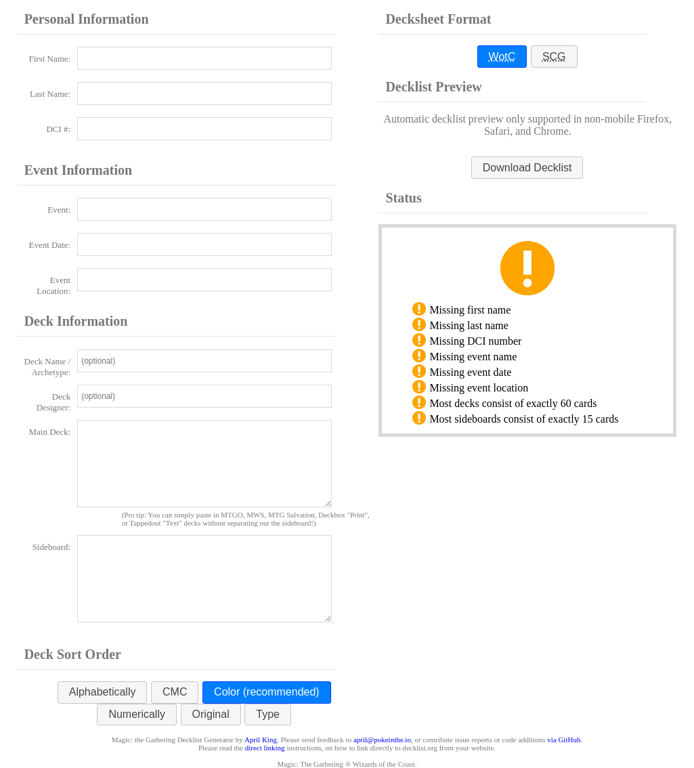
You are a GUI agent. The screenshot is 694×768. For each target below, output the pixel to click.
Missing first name (470, 310)
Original (211, 714)
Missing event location (478, 387)
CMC (174, 692)
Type (268, 714)
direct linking (265, 748)
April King (260, 739)
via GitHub (563, 739)
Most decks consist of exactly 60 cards (513, 403)
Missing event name (473, 356)
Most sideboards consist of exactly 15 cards (523, 419)
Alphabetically (102, 692)
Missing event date (470, 372)
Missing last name (468, 325)
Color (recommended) (267, 692)
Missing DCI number (475, 341)
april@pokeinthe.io (382, 739)
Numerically (136, 714)
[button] (527, 167)
